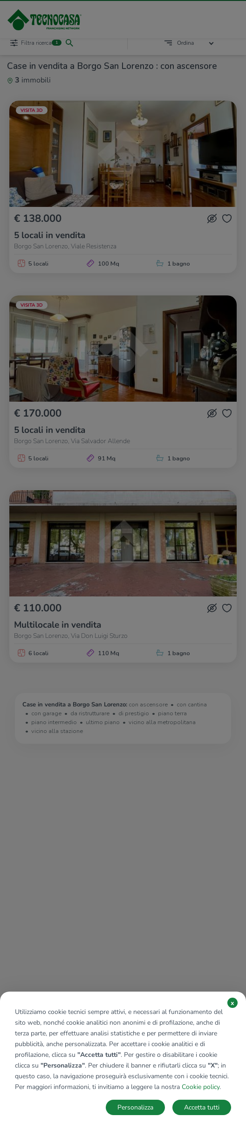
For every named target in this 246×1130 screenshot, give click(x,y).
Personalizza (135, 1107)
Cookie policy (200, 1086)
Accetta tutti (201, 1107)
